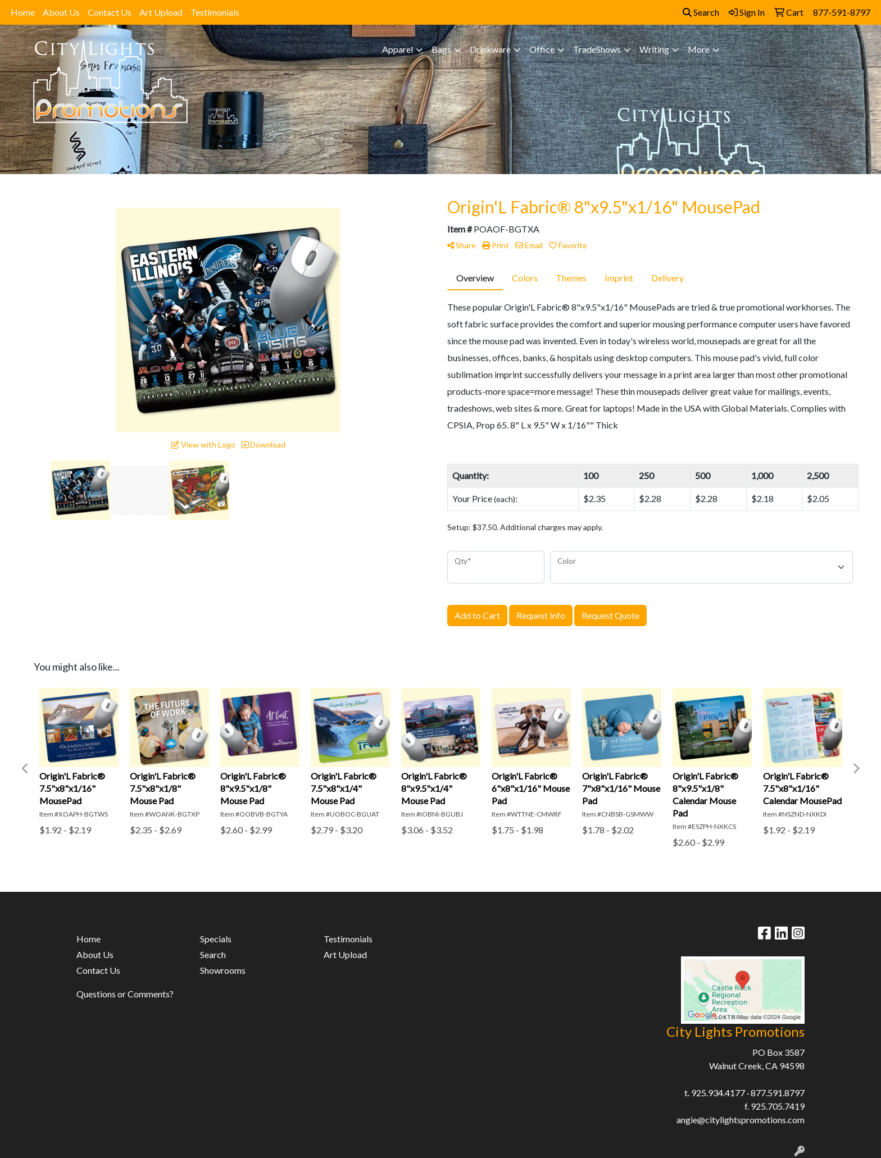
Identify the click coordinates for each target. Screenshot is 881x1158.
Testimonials (214, 12)
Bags (441, 49)
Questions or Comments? (125, 993)
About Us (61, 12)
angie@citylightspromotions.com (740, 1119)
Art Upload (161, 12)
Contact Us (109, 12)
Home (23, 12)
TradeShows (597, 49)
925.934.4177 (718, 1092)
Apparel (397, 49)
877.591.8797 (778, 1092)
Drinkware (490, 49)
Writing (654, 49)
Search (701, 12)
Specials (215, 938)
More (699, 49)
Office (542, 49)
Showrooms (223, 970)
